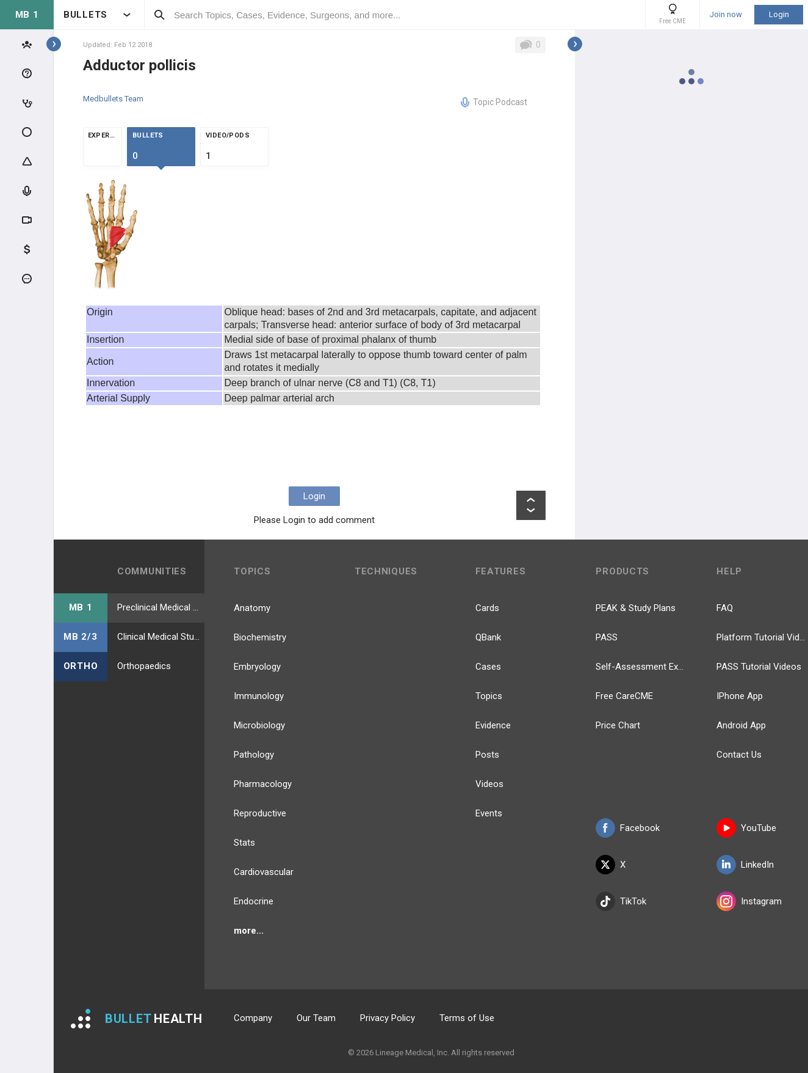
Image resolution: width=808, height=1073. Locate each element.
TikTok (621, 901)
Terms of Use (466, 1018)
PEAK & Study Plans (636, 607)
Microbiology (259, 725)
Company (253, 1018)
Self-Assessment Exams (641, 666)
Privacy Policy (387, 1018)
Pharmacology (263, 783)
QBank (488, 637)
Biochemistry (260, 637)
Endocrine (253, 901)
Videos (489, 783)
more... (249, 930)
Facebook (628, 828)
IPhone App (739, 695)
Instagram (749, 901)
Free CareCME (624, 695)
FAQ (724, 607)
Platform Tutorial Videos (762, 637)
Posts (487, 754)
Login (779, 14)
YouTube (746, 828)
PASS (607, 637)
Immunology (259, 695)
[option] (112, 233)
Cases (488, 666)
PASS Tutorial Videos (758, 666)
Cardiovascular (264, 871)
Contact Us (739, 754)
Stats (244, 842)
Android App (741, 725)
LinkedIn (745, 864)
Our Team (316, 1018)
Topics (488, 695)
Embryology (257, 666)
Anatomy (252, 607)
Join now (726, 14)
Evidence (493, 725)
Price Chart (618, 725)
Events (488, 813)
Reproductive (260, 813)
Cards (487, 607)
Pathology (254, 754)
